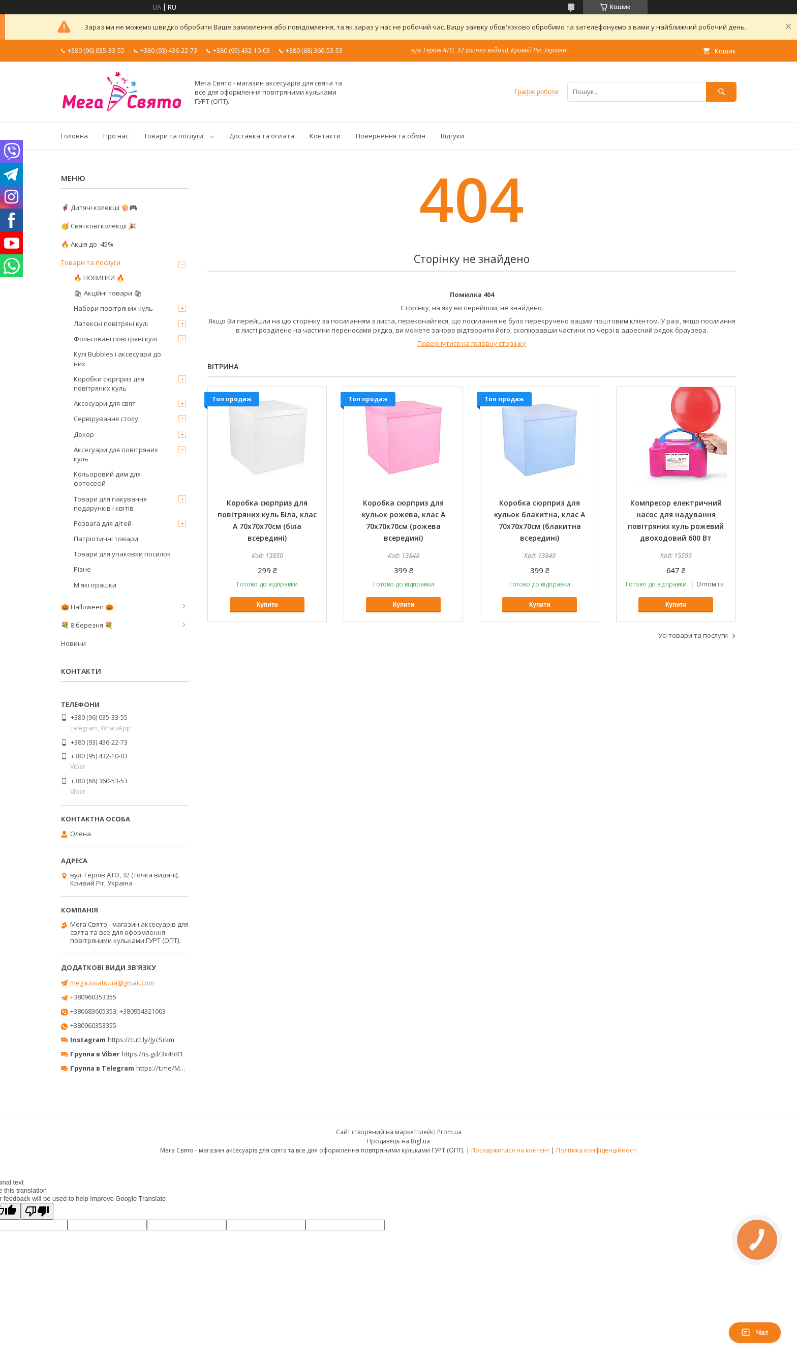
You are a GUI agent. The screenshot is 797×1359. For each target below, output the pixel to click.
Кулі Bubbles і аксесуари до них (117, 358)
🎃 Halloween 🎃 (87, 606)
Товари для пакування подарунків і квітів (110, 503)
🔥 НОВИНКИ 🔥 (99, 277)
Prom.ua (449, 1132)
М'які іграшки (95, 584)
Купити (267, 604)
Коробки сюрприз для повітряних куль (109, 383)
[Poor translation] (37, 1211)
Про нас (116, 135)
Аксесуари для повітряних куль (116, 454)
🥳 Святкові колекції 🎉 (98, 225)
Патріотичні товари (106, 538)
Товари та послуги (173, 135)
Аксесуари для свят (105, 403)
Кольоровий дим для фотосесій (107, 478)
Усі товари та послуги (693, 635)
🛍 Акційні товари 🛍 (108, 293)
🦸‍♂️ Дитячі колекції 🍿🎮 (99, 207)
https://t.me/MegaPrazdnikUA (182, 1068)
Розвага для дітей (103, 523)
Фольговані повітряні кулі (115, 338)
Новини (73, 643)
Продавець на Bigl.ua (398, 1141)
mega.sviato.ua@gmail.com (112, 983)
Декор (84, 434)
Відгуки (452, 135)
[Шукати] (721, 92)
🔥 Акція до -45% (87, 244)
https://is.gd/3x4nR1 (152, 1053)
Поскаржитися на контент (510, 1150)
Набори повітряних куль (113, 308)
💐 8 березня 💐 (87, 625)
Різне (82, 569)
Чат (755, 1332)
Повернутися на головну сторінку (471, 343)
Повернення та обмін (390, 135)
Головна (74, 135)
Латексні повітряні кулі (111, 323)
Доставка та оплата (261, 135)
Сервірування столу (106, 418)
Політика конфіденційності (596, 1150)
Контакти (325, 135)
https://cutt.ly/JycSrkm (141, 1039)
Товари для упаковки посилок (122, 553)
